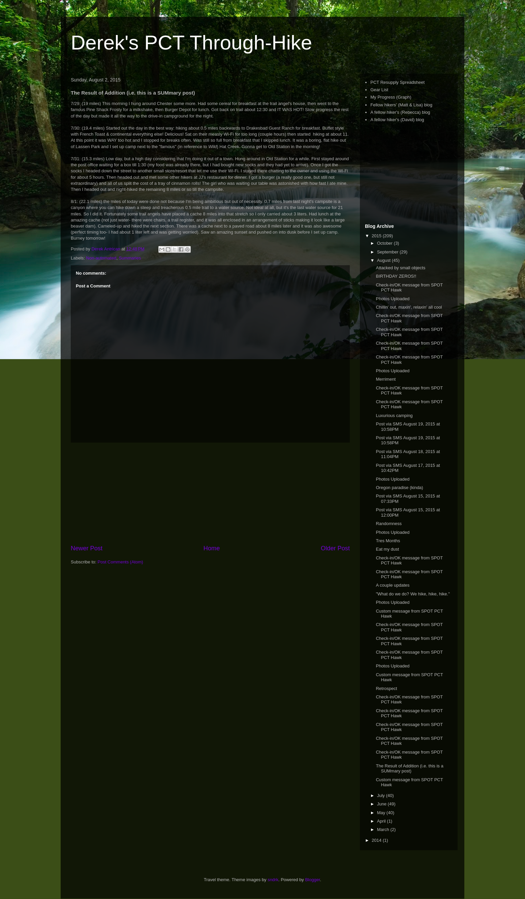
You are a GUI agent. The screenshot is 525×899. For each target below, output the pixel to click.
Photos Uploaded (392, 298)
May (382, 812)
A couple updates (392, 585)
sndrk (273, 879)
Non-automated (101, 258)
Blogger (312, 879)
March (384, 829)
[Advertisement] (210, 493)
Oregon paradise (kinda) (399, 487)
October (385, 243)
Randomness (389, 523)
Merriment (386, 379)
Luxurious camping (394, 415)
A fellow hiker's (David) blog (397, 119)
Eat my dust (387, 549)
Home (212, 548)
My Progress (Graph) (390, 97)
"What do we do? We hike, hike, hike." (413, 593)
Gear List (379, 89)
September (388, 251)
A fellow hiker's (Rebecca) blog (400, 112)
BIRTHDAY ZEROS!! (396, 276)
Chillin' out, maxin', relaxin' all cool (409, 307)
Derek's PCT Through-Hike (191, 42)
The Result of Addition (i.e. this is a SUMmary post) (409, 768)
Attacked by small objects (400, 267)
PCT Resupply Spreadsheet (397, 82)
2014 (377, 840)
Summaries (130, 258)
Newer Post (86, 548)
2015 (377, 235)
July (381, 795)
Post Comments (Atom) (120, 561)
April (382, 821)
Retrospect (386, 688)
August (384, 260)
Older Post (335, 548)
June (382, 803)
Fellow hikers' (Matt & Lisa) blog (401, 104)
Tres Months (388, 540)
